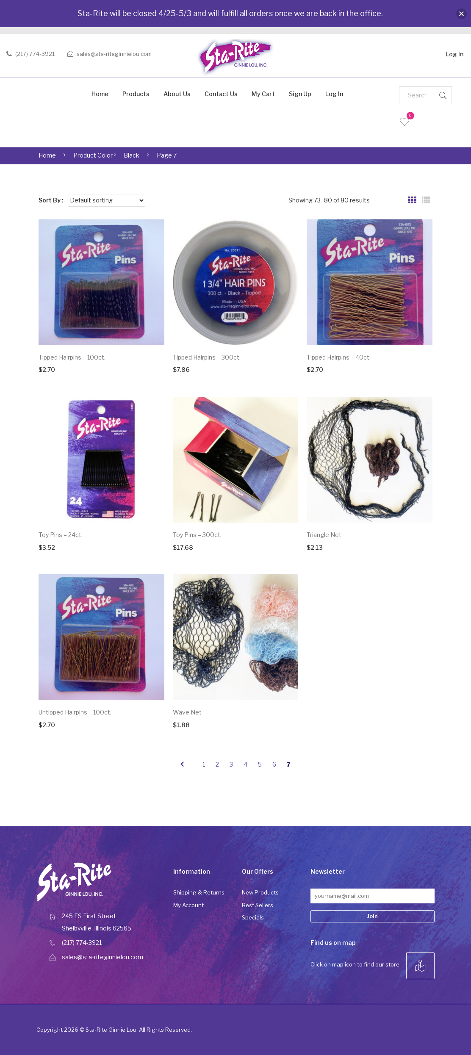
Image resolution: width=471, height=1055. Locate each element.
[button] (461, 13)
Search (443, 95)
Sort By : (51, 200)
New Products (260, 892)
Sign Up (300, 93)
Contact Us (221, 93)
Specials (253, 917)
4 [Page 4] (245, 764)
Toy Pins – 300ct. (197, 534)
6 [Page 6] (274, 764)
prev (182, 764)
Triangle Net (324, 534)
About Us (177, 93)
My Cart (263, 93)
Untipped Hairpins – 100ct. (75, 712)
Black (131, 155)
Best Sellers (257, 905)
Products (136, 93)
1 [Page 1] (203, 764)
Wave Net (187, 712)
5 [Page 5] (260, 764)
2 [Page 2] (217, 764)
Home (99, 93)
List (426, 200)
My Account (188, 905)
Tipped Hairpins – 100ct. (72, 357)
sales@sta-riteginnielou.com (114, 53)
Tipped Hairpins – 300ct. (207, 357)
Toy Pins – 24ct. (61, 534)
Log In (454, 52)
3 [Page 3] (231, 764)
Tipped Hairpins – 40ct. (339, 357)
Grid (412, 200)
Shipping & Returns (198, 892)
